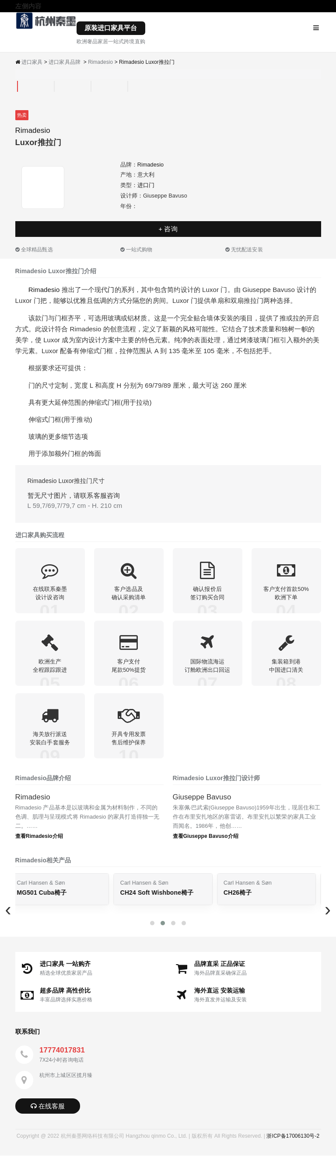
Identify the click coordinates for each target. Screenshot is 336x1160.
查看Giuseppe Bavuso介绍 (205, 840)
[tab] (17, 86)
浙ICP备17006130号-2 (292, 1140)
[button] (152, 928)
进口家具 (31, 62)
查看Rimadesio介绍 (39, 840)
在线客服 (48, 1110)
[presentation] (8, 913)
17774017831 (62, 1054)
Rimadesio (100, 62)
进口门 (145, 185)
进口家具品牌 (64, 62)
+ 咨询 (167, 229)
